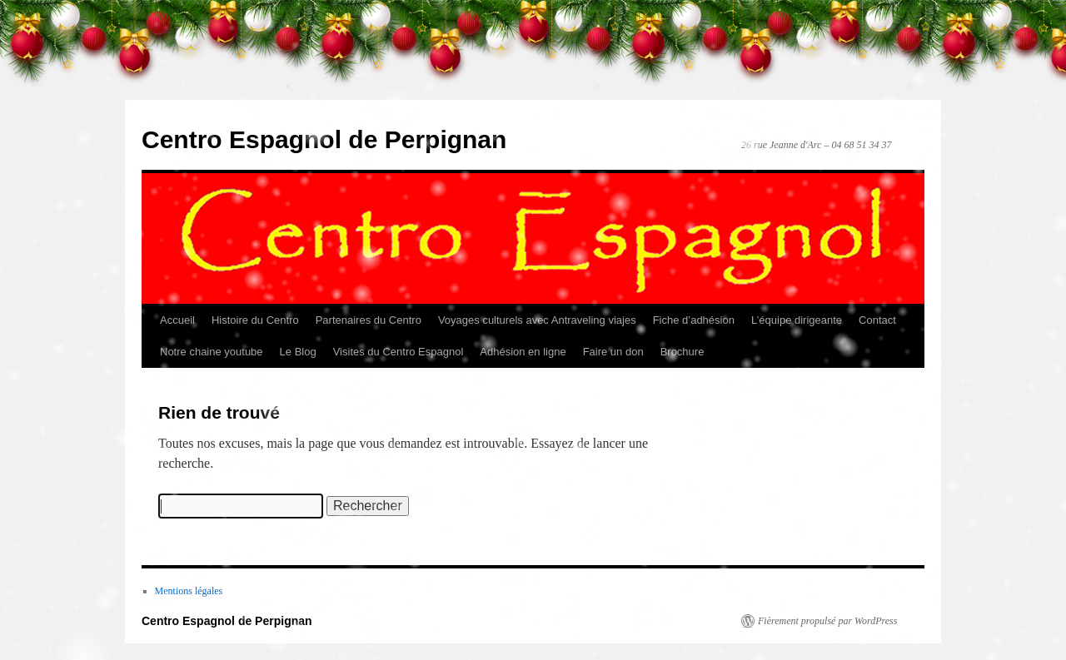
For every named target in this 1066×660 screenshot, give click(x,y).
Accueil (177, 320)
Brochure (682, 351)
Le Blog (298, 351)
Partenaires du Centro (368, 320)
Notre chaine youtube (211, 351)
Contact (877, 320)
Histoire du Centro (255, 320)
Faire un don (613, 351)
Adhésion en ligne (522, 351)
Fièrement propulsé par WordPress (827, 621)
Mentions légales (189, 591)
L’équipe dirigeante (796, 320)
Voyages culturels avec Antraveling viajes (537, 320)
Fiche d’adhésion (694, 320)
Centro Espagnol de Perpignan (324, 139)
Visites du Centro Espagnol (398, 351)
